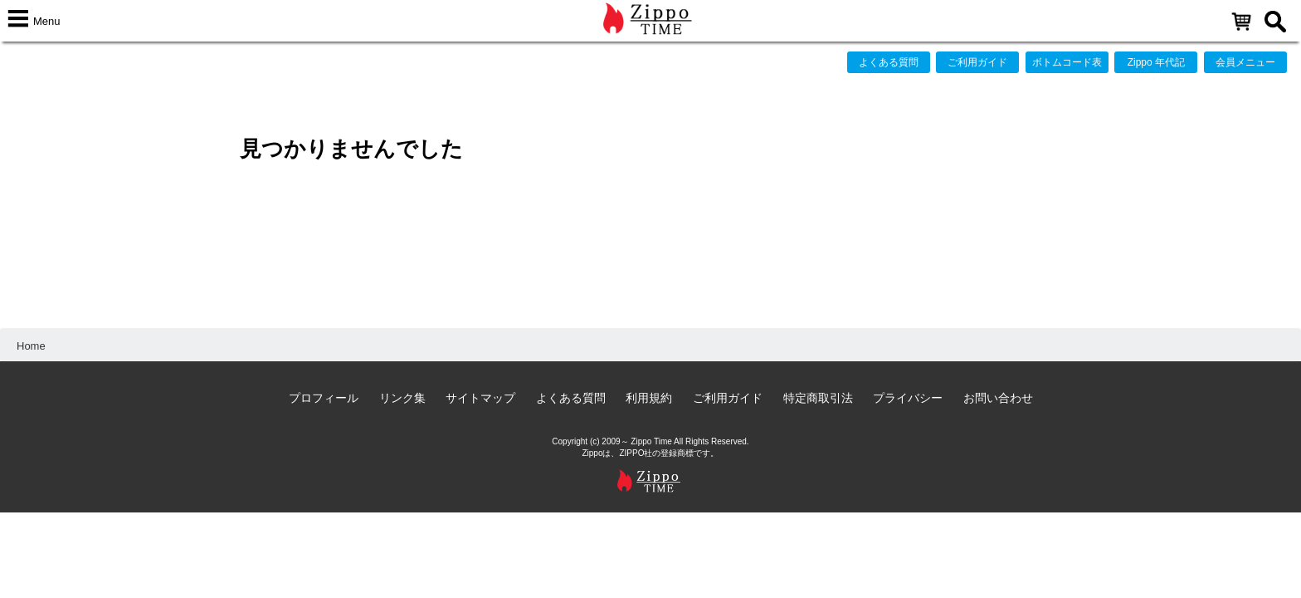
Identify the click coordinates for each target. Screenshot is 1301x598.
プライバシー (908, 397)
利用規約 (649, 397)
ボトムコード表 (1067, 62)
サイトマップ (480, 397)
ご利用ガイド (977, 62)
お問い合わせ (998, 397)
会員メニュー (1245, 62)
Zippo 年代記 (1156, 62)
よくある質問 (888, 62)
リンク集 (402, 397)
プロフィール (323, 397)
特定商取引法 (818, 397)
